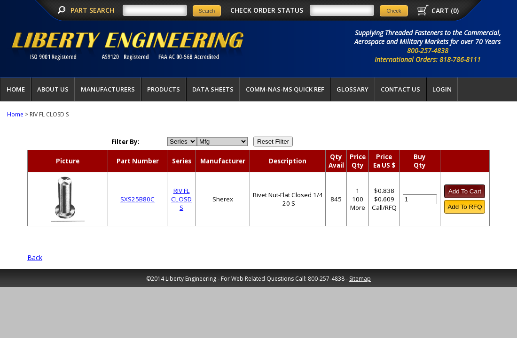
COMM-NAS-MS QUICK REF (285, 89)
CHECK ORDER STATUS (266, 10)
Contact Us (400, 89)
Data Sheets (213, 89)
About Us (53, 89)
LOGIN (442, 89)
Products (163, 89)
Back (34, 257)
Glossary (352, 89)
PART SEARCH (93, 10)
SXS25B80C (137, 199)
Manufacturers (108, 89)
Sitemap (360, 279)
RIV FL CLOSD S (181, 199)
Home (16, 89)
